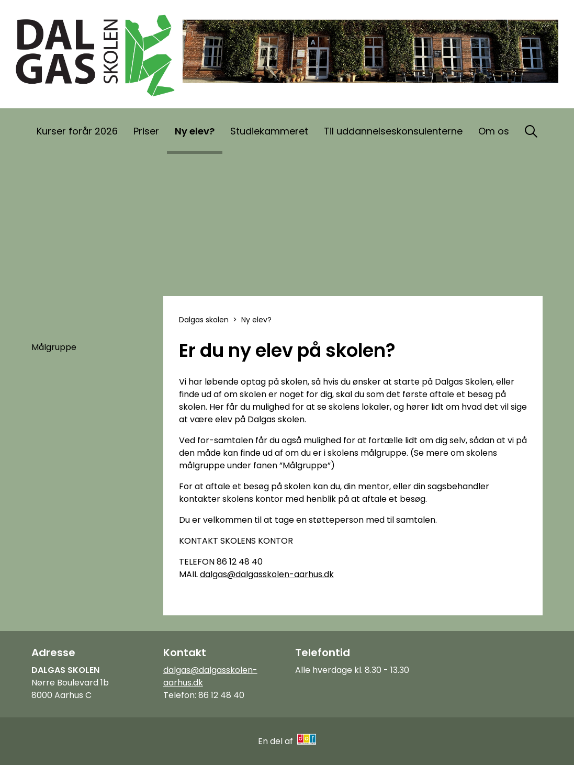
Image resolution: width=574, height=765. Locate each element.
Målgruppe (53, 347)
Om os (493, 131)
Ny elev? (195, 131)
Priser (146, 131)
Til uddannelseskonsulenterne (393, 131)
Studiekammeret (269, 131)
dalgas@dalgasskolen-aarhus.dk (267, 574)
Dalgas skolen (204, 319)
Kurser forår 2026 (77, 131)
